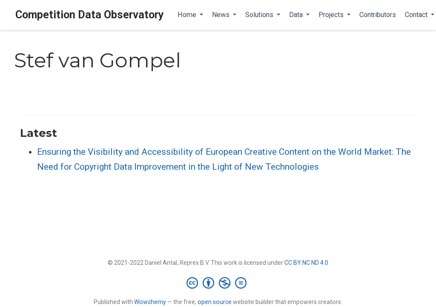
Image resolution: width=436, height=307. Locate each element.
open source (215, 301)
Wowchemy (150, 301)
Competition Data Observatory (89, 15)
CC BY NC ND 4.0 (306, 262)
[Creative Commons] (218, 282)
